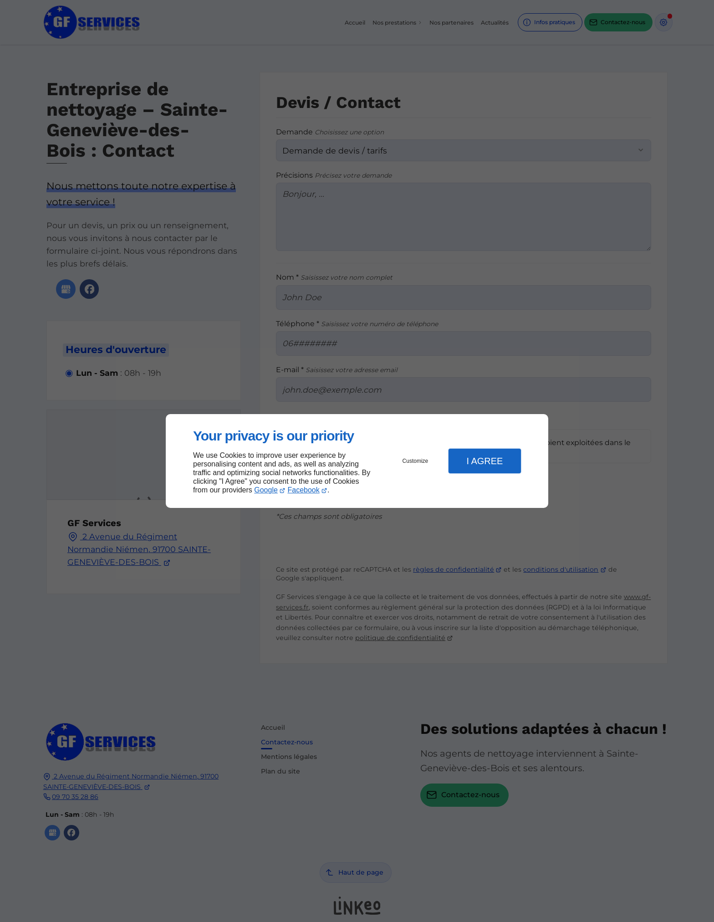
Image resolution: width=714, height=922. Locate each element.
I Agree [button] (484, 461)
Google (266, 490)
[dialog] (357, 461)
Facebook (304, 490)
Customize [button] (415, 461)
